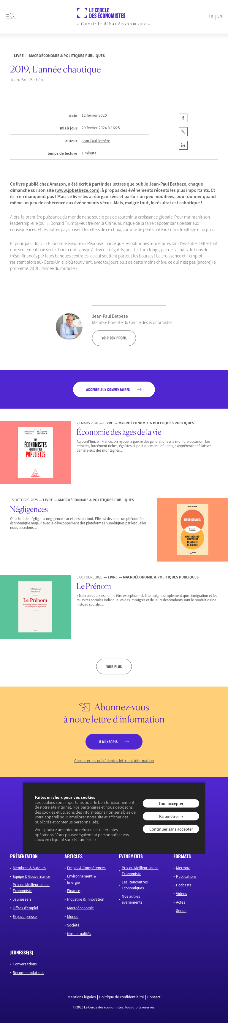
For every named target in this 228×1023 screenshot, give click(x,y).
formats (182, 856)
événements (131, 856)
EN (219, 16)
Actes (180, 902)
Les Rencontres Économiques (135, 885)
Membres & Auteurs (29, 867)
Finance (73, 890)
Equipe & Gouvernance (31, 876)
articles (73, 856)
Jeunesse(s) (23, 899)
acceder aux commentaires (108, 389)
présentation (24, 856)
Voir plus (114, 666)
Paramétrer (169, 816)
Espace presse (25, 916)
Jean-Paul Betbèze (96, 141)
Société (73, 925)
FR (211, 16)
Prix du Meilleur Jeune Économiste (31, 887)
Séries (181, 910)
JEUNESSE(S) (21, 952)
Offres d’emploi (25, 907)
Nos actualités (79, 933)
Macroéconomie (80, 907)
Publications (186, 876)
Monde (72, 916)
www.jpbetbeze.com (77, 190)
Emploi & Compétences (86, 867)
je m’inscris (108, 741)
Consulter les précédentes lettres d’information (114, 760)
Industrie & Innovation (85, 899)
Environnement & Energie (81, 879)
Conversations (25, 964)
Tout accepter (171, 803)
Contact (154, 997)
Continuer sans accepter (171, 829)
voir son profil (114, 337)
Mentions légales (82, 997)
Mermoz (183, 867)
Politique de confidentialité (121, 997)
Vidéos (181, 893)
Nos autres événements (132, 899)
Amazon (58, 184)
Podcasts (183, 885)
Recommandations (28, 972)
